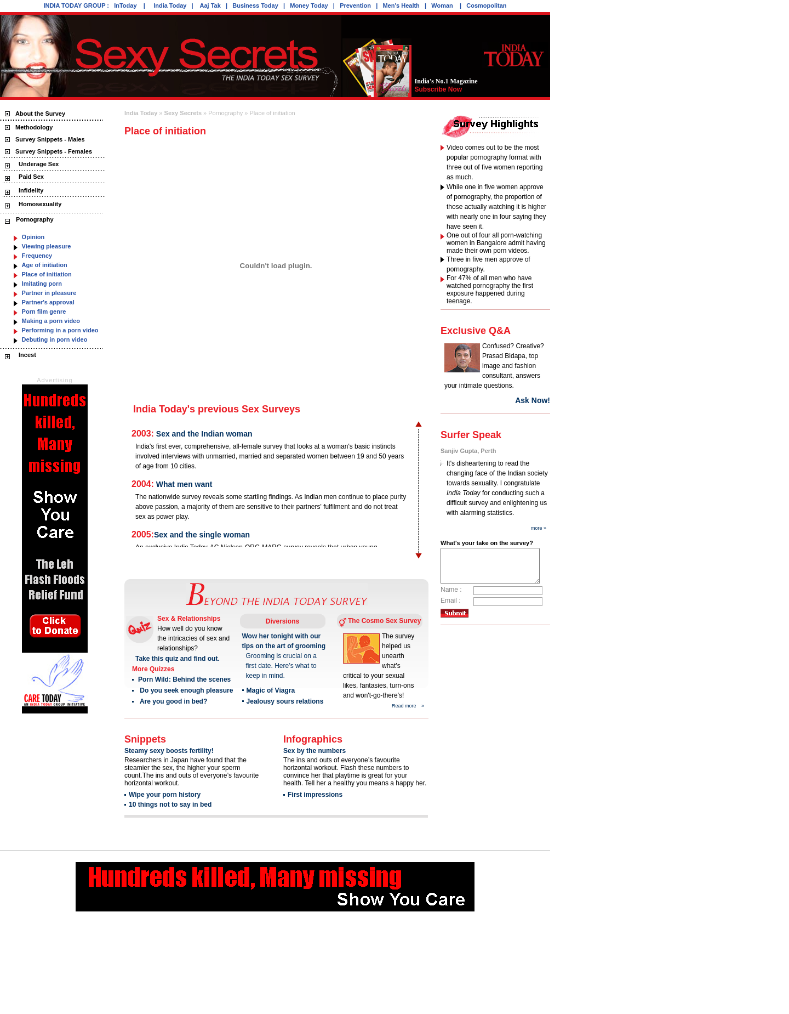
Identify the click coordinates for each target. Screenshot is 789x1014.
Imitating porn (42, 283)
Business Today (255, 5)
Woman (443, 5)
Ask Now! (532, 400)
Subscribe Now (438, 89)
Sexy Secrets (183, 113)
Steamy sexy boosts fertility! (169, 751)
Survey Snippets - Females (53, 151)
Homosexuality (39, 204)
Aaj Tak (210, 5)
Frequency (37, 255)
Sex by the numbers (314, 751)
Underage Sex (38, 164)
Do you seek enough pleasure (185, 690)
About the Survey (40, 113)
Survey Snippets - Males (50, 139)
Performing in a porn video (60, 330)
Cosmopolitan (486, 5)
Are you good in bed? (173, 701)
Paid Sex (30, 176)
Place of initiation (47, 274)
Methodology (34, 127)
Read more (404, 706)
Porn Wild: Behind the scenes (184, 679)
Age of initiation (44, 265)
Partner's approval (48, 302)
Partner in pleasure (49, 293)
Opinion (33, 237)
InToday (126, 5)
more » (538, 528)
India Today (169, 5)
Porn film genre (44, 311)
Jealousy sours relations (284, 701)
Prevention (355, 5)
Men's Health (400, 5)
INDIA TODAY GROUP (74, 5)
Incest (26, 355)
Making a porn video (51, 321)
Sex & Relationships (188, 618)
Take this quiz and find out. (177, 658)
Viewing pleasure (46, 246)
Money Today (309, 5)
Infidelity (30, 190)
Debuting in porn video (55, 339)
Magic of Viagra (270, 690)
